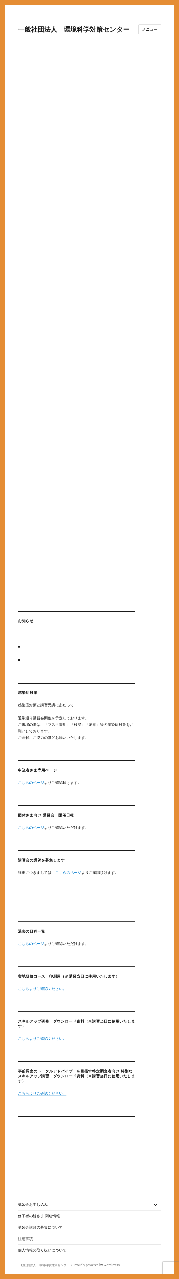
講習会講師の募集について (40, 1227)
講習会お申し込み (33, 1204)
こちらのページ (31, 782)
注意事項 (25, 1239)
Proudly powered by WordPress (97, 1265)
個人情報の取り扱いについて (42, 1250)
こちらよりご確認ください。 (42, 988)
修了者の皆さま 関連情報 (39, 1216)
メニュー (150, 29)
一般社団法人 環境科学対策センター (74, 29)
